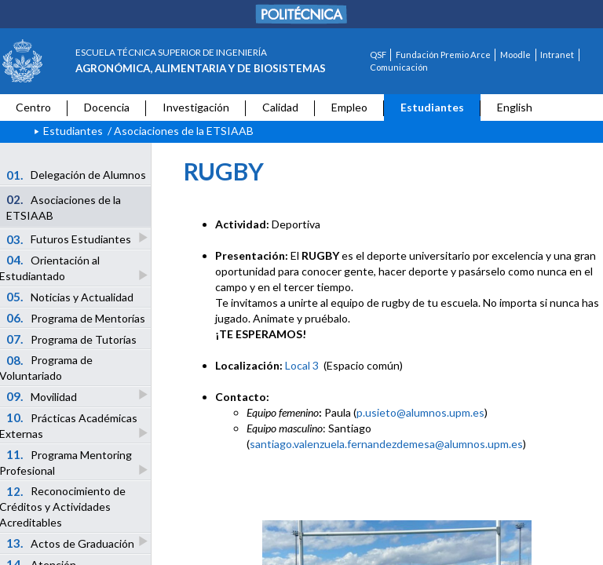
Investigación (196, 107)
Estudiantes (432, 107)
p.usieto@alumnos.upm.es (420, 412)
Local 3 (302, 365)
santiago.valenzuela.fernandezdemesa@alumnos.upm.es (386, 443)
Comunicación (399, 67)
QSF (378, 54)
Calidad (280, 107)
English (514, 107)
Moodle (515, 54)
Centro (33, 107)
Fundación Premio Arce (443, 54)
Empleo (349, 107)
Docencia (107, 107)
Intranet (557, 54)
